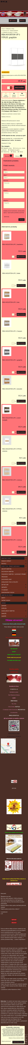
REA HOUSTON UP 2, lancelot (12, 389)
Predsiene (5, 576)
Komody (4, 605)
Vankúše (3, 613)
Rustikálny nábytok (14, 571)
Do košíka (19, 88)
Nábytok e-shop (7, 148)
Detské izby (6, 151)
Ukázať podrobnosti (6, 1041)
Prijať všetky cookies (18, 1042)
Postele (14, 563)
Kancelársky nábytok (14, 611)
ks (14, 256)
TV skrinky (5, 590)
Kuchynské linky (7, 579)
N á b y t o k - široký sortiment (14, 566)
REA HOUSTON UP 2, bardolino (12, 244)
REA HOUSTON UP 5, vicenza (12, 480)
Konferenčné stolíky (8, 592)
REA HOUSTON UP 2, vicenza (12, 540)
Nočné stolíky (6, 600)
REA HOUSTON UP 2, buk (10, 302)
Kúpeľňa (4, 608)
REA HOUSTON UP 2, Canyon (12, 331)
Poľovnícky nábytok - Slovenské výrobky (14, 574)
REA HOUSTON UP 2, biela (11, 273)
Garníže (14, 616)
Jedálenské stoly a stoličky (10, 582)
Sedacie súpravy (14, 561)
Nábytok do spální (14, 150)
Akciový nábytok (6, 569)
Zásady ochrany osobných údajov (16, 1038)
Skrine (14, 151)
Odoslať (21, 219)
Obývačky (14, 587)
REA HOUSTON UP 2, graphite (12, 360)
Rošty (3, 598)
